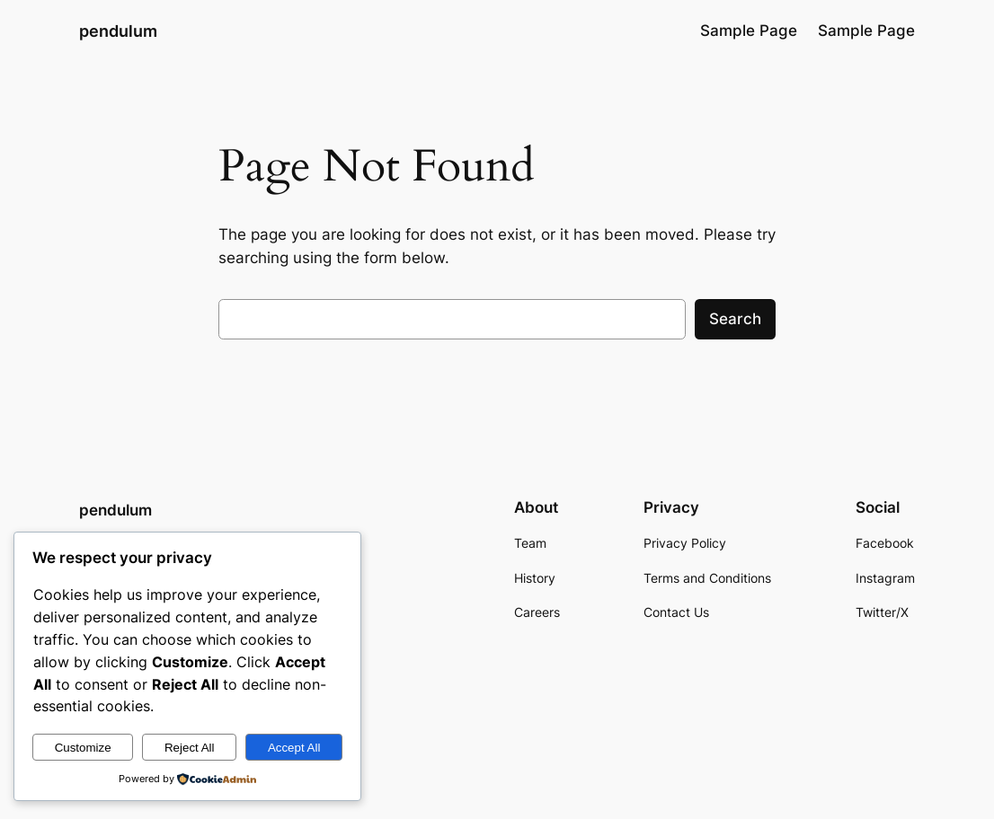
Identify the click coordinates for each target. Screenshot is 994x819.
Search (735, 319)
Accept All (294, 747)
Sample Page (748, 31)
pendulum (118, 30)
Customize (83, 747)
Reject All (189, 747)
